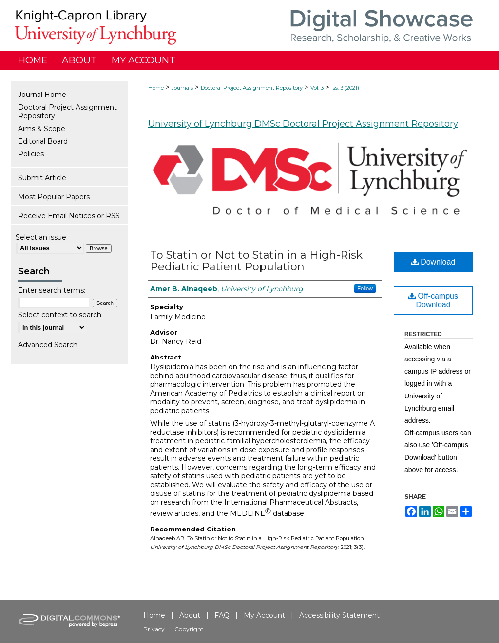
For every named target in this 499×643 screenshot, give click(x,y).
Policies (31, 154)
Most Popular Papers (54, 196)
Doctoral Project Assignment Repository (252, 87)
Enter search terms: (51, 290)
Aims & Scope (41, 128)
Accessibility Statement (339, 615)
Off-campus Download (433, 300)
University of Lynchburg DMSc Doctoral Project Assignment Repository (303, 123)
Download (433, 262)
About (189, 615)
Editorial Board (43, 141)
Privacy (154, 629)
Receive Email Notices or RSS (69, 215)
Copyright (189, 629)
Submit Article (42, 177)
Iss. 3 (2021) (345, 87)
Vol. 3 (317, 87)
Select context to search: (60, 314)
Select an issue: (42, 237)
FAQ (222, 615)
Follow (365, 288)
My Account (264, 615)
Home (156, 87)
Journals (182, 87)
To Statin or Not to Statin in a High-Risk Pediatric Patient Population (256, 260)
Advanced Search (47, 344)
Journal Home (42, 94)
